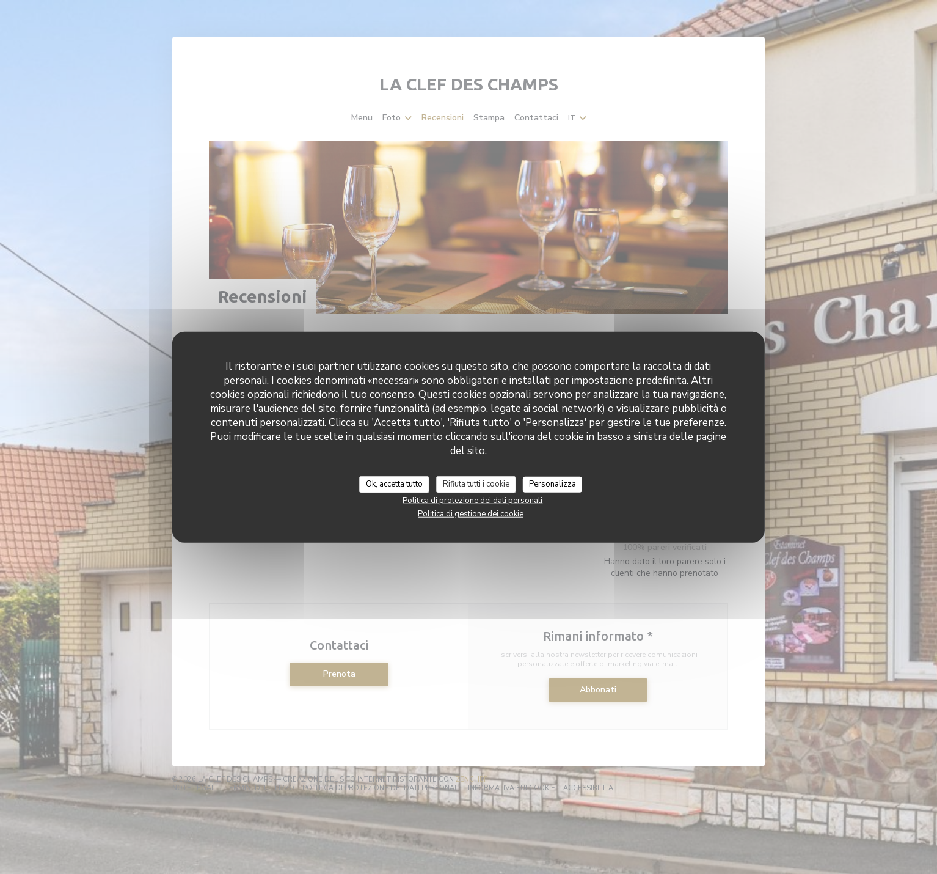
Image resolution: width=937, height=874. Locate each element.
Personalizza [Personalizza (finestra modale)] (552, 484)
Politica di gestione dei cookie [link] (470, 513)
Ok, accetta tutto (394, 484)
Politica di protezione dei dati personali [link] (472, 499)
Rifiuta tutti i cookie (476, 484)
